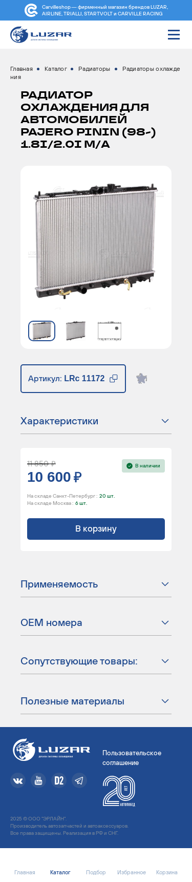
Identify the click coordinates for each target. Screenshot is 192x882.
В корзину (96, 528)
